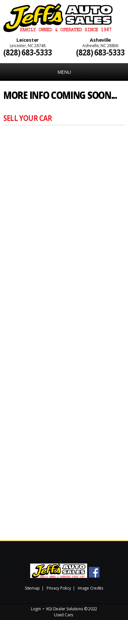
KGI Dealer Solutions (64, 609)
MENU (64, 72)
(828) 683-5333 (27, 52)
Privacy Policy (59, 588)
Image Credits (90, 588)
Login (36, 609)
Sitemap (32, 588)
